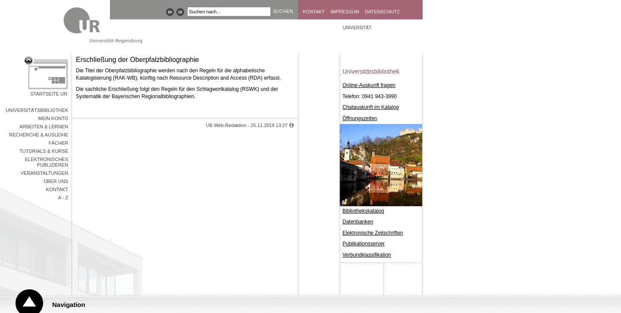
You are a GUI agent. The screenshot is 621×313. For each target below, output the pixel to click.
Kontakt (314, 11)
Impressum (344, 11)
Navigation (68, 304)
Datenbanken (357, 222)
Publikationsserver (363, 244)
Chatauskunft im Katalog (370, 107)
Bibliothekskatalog (363, 211)
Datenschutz (382, 11)
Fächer (58, 143)
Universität (357, 27)
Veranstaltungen (44, 173)
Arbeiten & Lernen (43, 126)
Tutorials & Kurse (43, 151)
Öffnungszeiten (359, 118)
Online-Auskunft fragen (368, 85)
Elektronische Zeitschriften (372, 233)
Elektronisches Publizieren (46, 162)
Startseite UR (48, 93)
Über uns (56, 181)
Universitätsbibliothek (37, 110)
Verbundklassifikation (366, 255)
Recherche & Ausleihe (38, 134)
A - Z (63, 197)
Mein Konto (53, 118)
